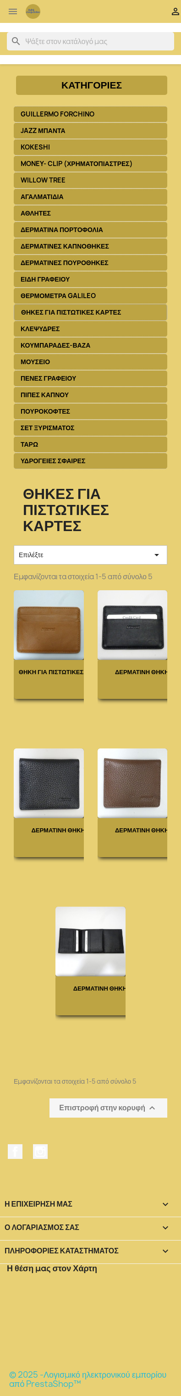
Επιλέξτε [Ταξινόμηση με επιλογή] (90, 554)
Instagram (40, 1151)
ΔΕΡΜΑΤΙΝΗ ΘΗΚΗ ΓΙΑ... (66, 830)
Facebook (15, 1151)
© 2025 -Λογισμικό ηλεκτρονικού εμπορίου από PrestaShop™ (87, 1379)
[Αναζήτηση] (90, 41)
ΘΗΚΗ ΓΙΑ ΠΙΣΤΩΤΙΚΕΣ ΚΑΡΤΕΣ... (66, 672)
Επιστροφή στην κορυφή (108, 1107)
